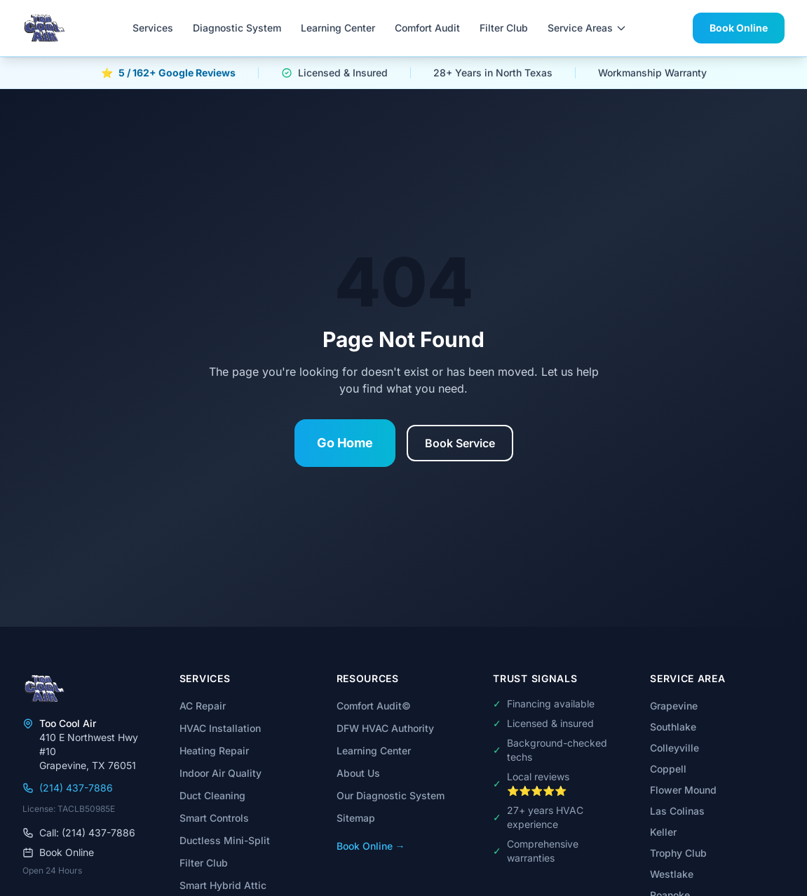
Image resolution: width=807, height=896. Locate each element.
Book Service (460, 443)
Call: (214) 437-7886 (78, 833)
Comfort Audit (427, 28)
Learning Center (338, 28)
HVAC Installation (220, 728)
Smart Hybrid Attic (222, 885)
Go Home (345, 442)
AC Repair (202, 706)
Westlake (671, 874)
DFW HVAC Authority (385, 728)
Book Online (739, 28)
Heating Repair (214, 750)
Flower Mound (683, 790)
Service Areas (587, 28)
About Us (358, 773)
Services (153, 28)
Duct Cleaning (212, 795)
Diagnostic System (237, 28)
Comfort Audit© (374, 706)
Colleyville (674, 748)
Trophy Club (678, 853)
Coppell (668, 769)
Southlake (673, 727)
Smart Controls (214, 818)
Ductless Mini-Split (224, 840)
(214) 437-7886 (67, 788)
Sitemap (356, 818)
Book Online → (371, 846)
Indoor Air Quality (220, 773)
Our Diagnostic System (391, 795)
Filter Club (504, 28)
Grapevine (674, 706)
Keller (663, 832)
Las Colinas (677, 811)
